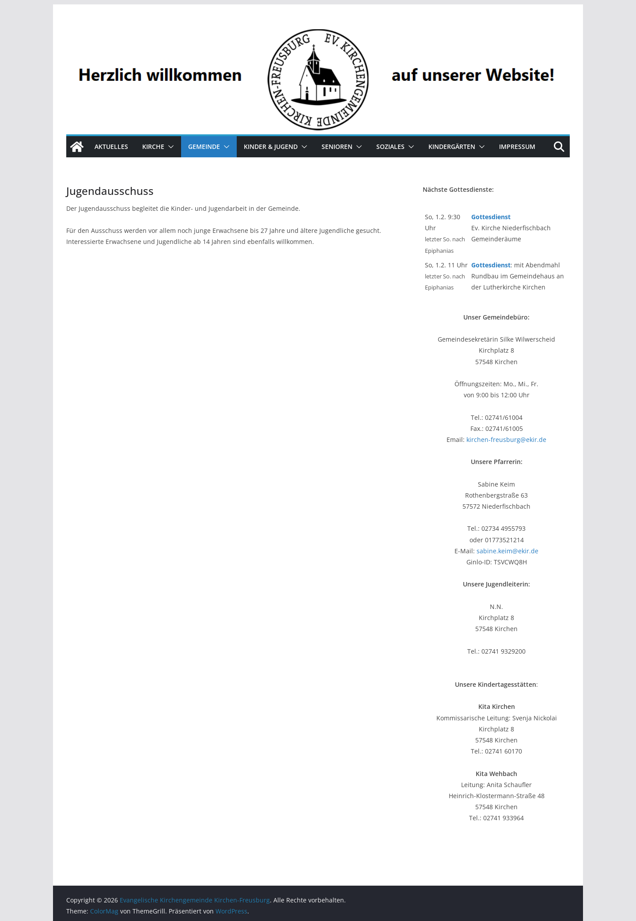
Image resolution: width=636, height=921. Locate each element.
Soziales (390, 146)
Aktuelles (111, 146)
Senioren (337, 146)
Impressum (517, 146)
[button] (169, 147)
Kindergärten (451, 146)
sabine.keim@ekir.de (507, 551)
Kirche (153, 146)
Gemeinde (204, 146)
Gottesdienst (491, 217)
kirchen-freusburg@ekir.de (506, 439)
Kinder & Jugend (271, 146)
